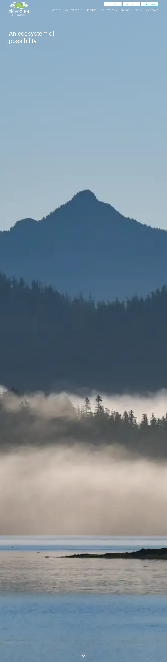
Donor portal (149, 4)
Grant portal (131, 4)
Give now (113, 4)
